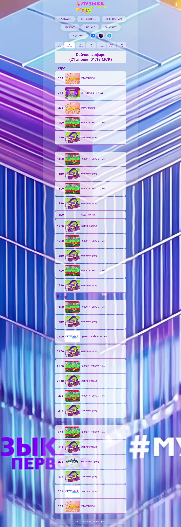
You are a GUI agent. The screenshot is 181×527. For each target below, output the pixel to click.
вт (70, 44)
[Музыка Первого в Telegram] (109, 35)
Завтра (80, 46)
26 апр (121, 46)
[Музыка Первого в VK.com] (93, 35)
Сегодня (70, 46)
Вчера (59, 46)
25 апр (111, 46)
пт (101, 44)
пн (59, 44)
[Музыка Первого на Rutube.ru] (101, 35)
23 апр (91, 46)
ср (81, 44)
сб (111, 44)
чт (91, 44)
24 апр (101, 46)
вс (122, 44)
